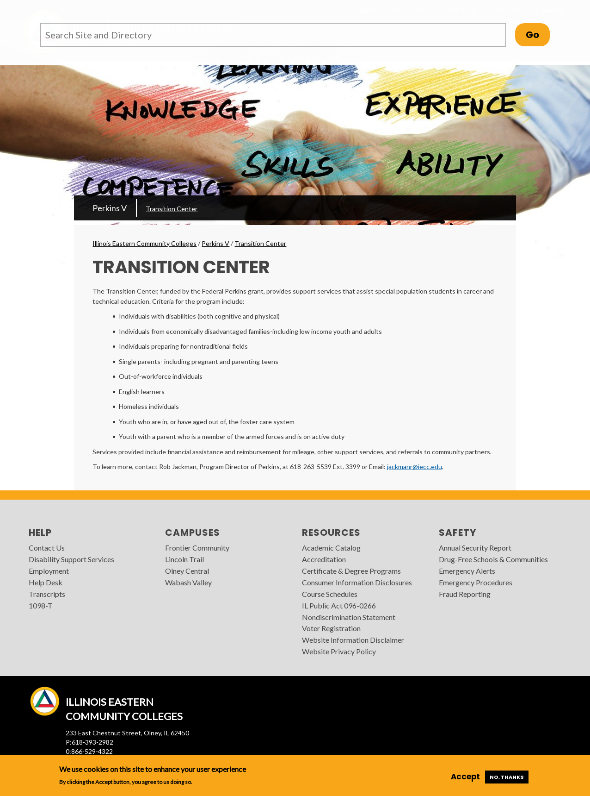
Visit (428, 9)
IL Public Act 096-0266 (339, 605)
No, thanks (507, 777)
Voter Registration (331, 628)
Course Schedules (329, 593)
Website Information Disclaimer (353, 639)
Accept (465, 776)
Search (548, 9)
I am (397, 9)
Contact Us (47, 547)
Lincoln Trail (184, 559)
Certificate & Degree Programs (351, 570)
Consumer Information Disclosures (357, 582)
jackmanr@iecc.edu (414, 466)
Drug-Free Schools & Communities (493, 559)
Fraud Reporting (465, 593)
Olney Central (187, 570)
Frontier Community (197, 547)
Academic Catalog (331, 547)
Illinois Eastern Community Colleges (144, 243)
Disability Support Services (71, 559)
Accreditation (324, 559)
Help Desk (45, 582)
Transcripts (47, 593)
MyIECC (463, 9)
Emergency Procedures (475, 582)
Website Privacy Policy (339, 651)
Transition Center (171, 209)
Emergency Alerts (467, 570)
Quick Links (506, 9)
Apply (367, 9)
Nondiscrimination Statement (348, 617)
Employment (49, 570)
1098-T (41, 605)
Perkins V (109, 208)
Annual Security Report (475, 547)
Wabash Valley (188, 582)
